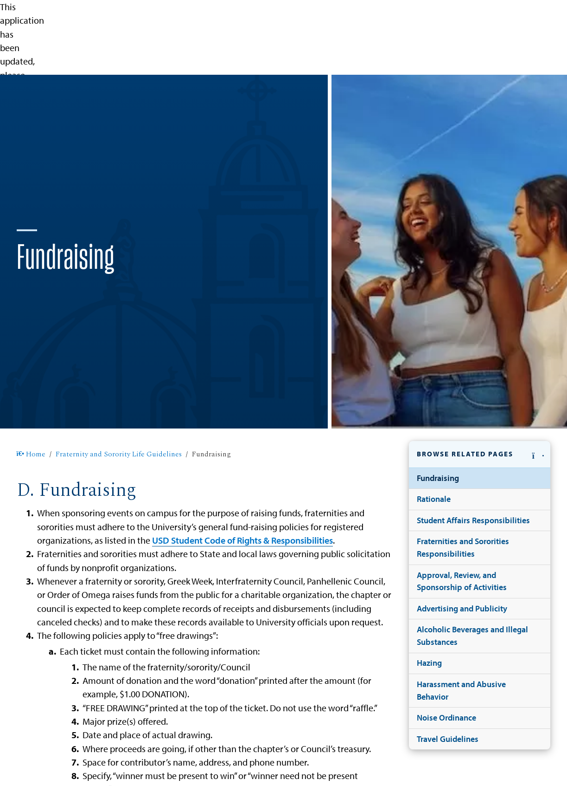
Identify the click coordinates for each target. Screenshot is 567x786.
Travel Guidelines (447, 739)
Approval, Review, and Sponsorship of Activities (462, 581)
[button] (480, 454)
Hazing (429, 662)
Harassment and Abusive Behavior (461, 690)
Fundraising (438, 478)
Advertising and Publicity (462, 608)
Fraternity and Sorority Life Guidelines (119, 454)
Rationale (434, 499)
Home (31, 454)
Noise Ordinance (446, 717)
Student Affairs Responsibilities (473, 520)
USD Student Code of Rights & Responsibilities (242, 540)
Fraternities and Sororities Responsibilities (463, 547)
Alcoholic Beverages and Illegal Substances (472, 635)
